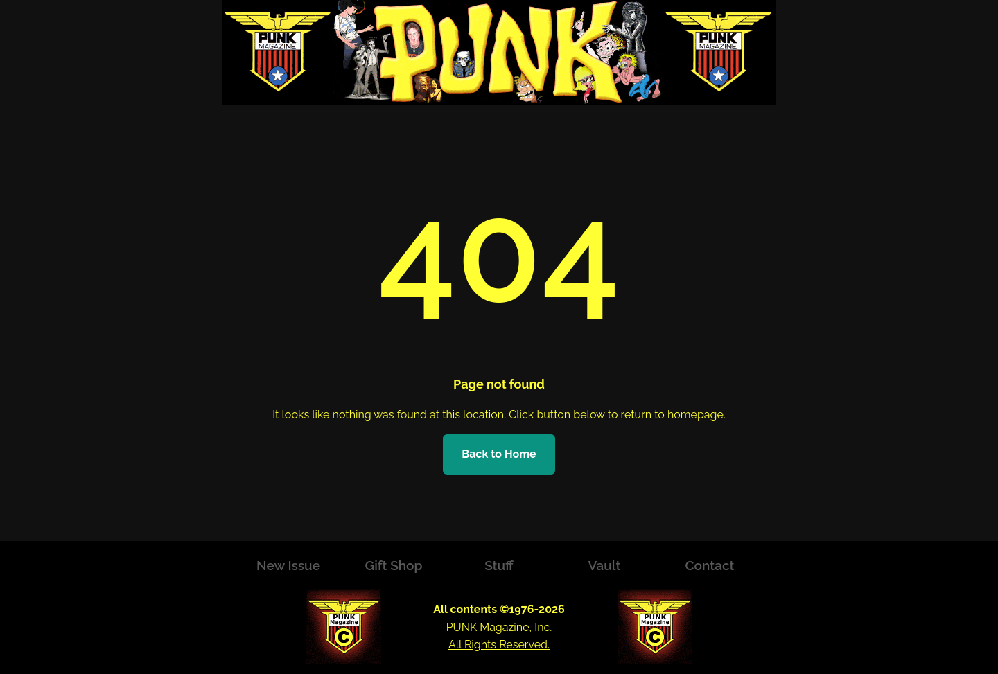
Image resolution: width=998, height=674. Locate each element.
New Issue (288, 565)
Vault (604, 565)
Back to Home (499, 454)
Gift (377, 565)
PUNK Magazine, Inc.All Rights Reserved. (498, 627)
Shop (406, 565)
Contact (710, 565)
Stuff (499, 565)
